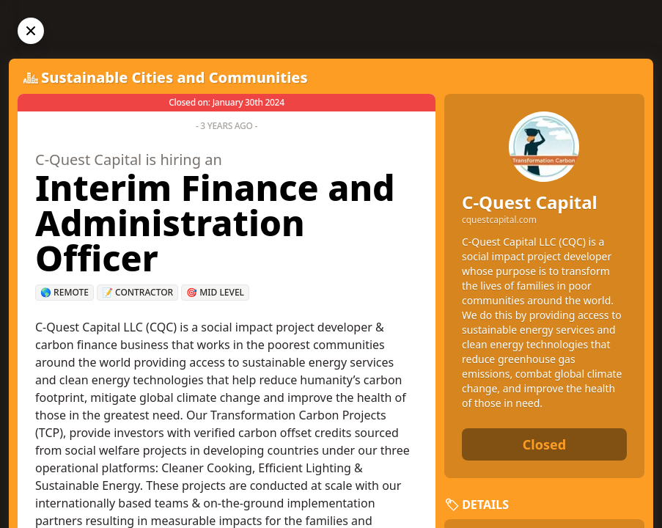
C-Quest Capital (529, 202)
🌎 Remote (64, 292)
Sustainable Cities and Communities (174, 77)
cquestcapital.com (499, 220)
